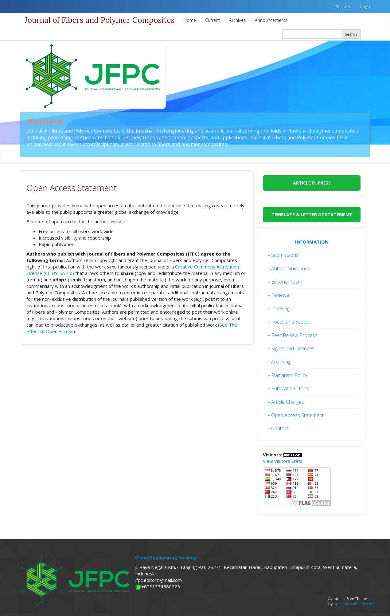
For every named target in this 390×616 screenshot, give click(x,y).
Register (343, 6)
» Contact (277, 428)
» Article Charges (285, 402)
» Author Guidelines (288, 268)
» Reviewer (279, 295)
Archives (237, 20)
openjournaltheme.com (354, 603)
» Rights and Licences (290, 348)
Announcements (271, 20)
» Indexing (278, 308)
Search (351, 34)
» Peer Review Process (292, 335)
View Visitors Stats (282, 461)
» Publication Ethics (288, 388)
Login (365, 6)
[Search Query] (311, 34)
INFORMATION (312, 242)
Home (190, 20)
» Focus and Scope (288, 321)
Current (212, 20)
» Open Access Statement (295, 415)
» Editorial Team (284, 281)
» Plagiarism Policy (287, 375)
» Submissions (282, 255)
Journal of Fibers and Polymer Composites (99, 20)
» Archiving (279, 361)
